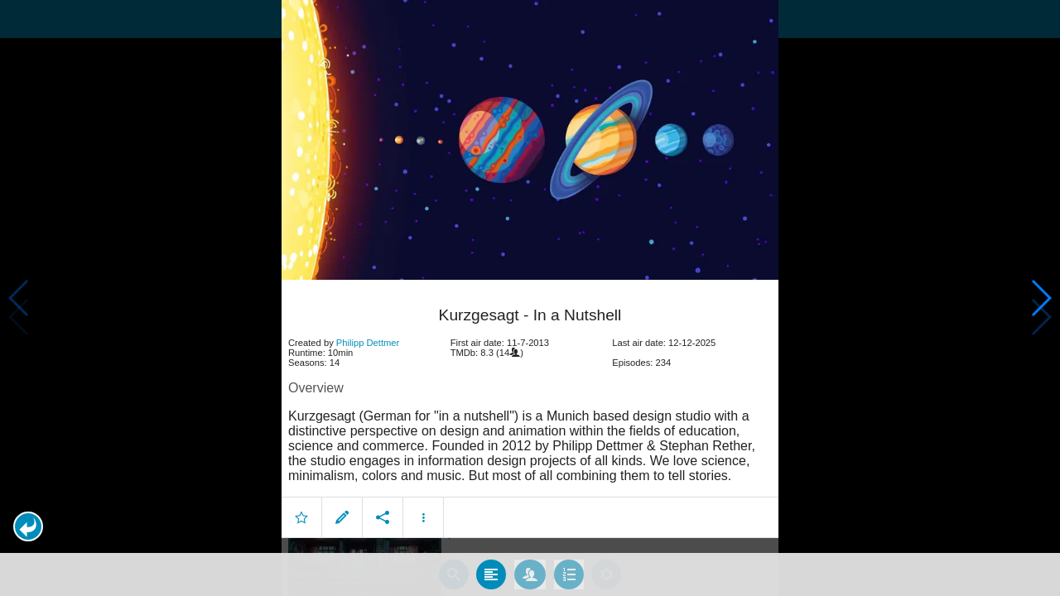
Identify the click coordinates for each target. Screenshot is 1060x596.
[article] (530, 410)
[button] (28, 526)
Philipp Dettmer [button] (367, 341)
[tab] (491, 574)
